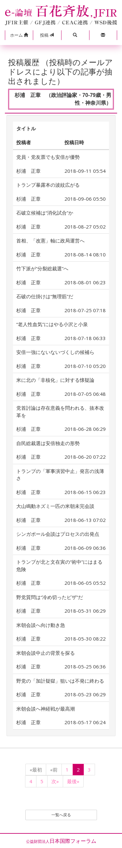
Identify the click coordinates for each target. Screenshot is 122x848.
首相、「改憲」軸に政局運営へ (50, 240)
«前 (54, 769)
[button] (19, 35)
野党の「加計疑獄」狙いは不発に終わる (60, 680)
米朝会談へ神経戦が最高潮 (45, 708)
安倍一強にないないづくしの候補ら (55, 352)
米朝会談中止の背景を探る (45, 653)
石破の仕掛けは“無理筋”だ (44, 296)
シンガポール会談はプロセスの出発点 (57, 534)
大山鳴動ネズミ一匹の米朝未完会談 (55, 506)
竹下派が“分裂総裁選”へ (42, 268)
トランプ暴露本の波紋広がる (48, 185)
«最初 (36, 769)
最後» (73, 781)
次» (55, 781)
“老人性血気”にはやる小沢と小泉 (52, 324)
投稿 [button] (47, 35)
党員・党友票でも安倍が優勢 (48, 157)
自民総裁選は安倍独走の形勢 (48, 443)
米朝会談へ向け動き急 (40, 625)
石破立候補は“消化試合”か (44, 212)
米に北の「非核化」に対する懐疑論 (55, 380)
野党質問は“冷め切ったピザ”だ (49, 597)
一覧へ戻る (61, 815)
